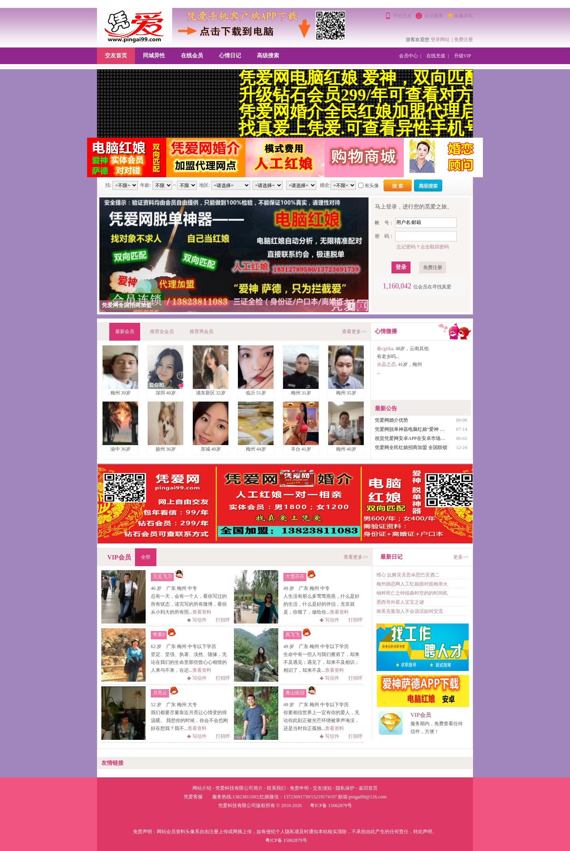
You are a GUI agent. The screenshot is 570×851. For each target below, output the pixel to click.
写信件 (197, 620)
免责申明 (299, 788)
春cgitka (385, 348)
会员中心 (408, 56)
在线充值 (435, 56)
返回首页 (368, 788)
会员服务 (433, 16)
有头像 (372, 185)
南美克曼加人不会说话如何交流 (409, 611)
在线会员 (192, 56)
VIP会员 (420, 715)
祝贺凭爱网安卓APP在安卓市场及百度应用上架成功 (411, 438)
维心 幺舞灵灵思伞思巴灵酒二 (407, 575)
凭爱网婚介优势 (391, 420)
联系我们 (276, 788)
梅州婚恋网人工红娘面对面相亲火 (412, 584)
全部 (145, 557)
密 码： (384, 236)
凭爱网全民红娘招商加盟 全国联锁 (411, 447)
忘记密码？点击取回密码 (423, 247)
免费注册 (463, 39)
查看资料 (201, 612)
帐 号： (384, 223)
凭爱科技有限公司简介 (239, 788)
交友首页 (116, 56)
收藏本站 (463, 16)
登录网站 (440, 39)
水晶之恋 (386, 364)
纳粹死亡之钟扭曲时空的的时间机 (412, 593)
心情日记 (230, 56)
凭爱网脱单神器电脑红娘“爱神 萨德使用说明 (411, 429)
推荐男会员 (201, 331)
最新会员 (124, 331)
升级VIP (462, 56)
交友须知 (322, 788)
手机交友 (402, 16)
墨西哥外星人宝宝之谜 (400, 602)
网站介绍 (201, 788)
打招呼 (223, 620)
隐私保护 (345, 788)
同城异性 (154, 56)
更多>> (460, 557)
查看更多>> (354, 331)
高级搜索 (268, 56)
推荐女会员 (162, 331)
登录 (401, 267)
